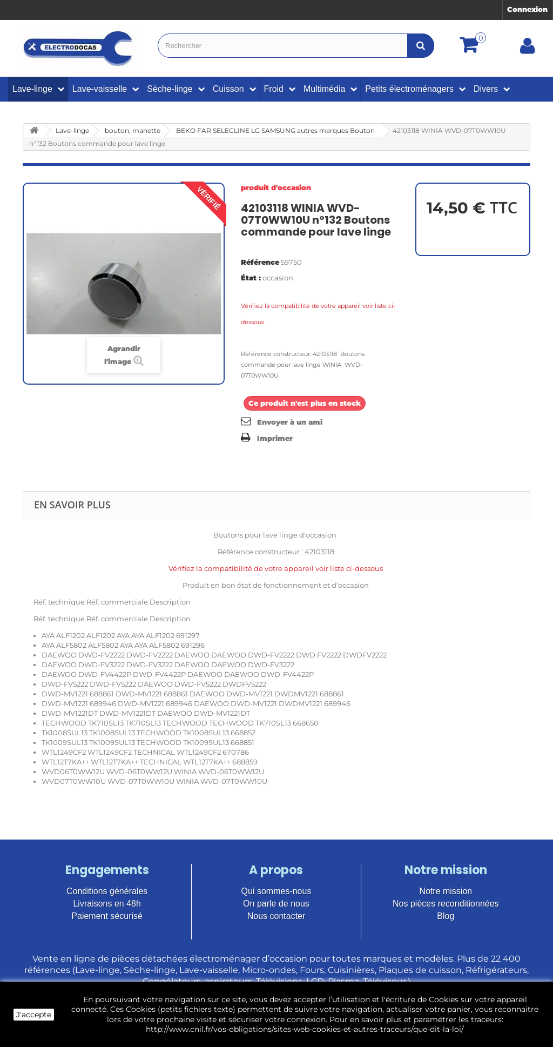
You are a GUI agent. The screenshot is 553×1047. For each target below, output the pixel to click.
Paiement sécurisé (107, 916)
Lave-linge (32, 88)
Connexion (527, 9)
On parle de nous (276, 903)
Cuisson (228, 88)
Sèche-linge (170, 88)
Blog (445, 916)
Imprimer (275, 438)
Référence (260, 262)
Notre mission (445, 891)
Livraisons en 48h (106, 903)
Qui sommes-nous (276, 891)
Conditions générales (106, 891)
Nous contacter (276, 916)
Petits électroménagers (409, 88)
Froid (274, 88)
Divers (486, 88)
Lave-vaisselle (99, 88)
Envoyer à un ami (289, 422)
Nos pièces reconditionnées (446, 903)
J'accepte (33, 1014)
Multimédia (324, 88)
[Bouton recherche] (420, 45)
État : (251, 277)
